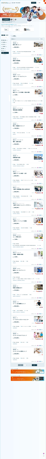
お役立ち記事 (13, 2)
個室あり (19, 53)
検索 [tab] (3, 35)
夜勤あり (14, 134)
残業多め (18, 118)
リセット (5, 54)
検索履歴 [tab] (7, 35)
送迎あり (14, 262)
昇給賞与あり (15, 53)
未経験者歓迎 (19, 280)
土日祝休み (14, 118)
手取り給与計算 (18, 2)
